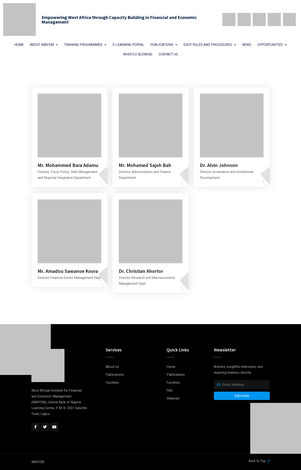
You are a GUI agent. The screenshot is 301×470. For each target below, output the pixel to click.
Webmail (173, 398)
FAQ (170, 390)
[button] (44, 45)
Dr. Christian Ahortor (141, 271)
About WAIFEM (44, 45)
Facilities (112, 383)
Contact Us (168, 54)
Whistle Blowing (137, 54)
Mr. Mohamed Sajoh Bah (145, 165)
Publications (163, 45)
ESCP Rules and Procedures (209, 45)
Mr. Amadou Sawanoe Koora (68, 271)
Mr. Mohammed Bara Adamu (68, 165)
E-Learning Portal (128, 45)
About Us (112, 367)
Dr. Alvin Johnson (219, 165)
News (246, 45)
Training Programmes (85, 45)
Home (19, 45)
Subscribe (241, 396)
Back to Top (259, 461)
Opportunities (272, 45)
